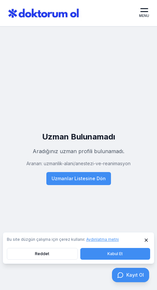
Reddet (42, 253)
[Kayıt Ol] (130, 275)
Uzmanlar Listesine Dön (79, 178)
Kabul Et (115, 253)
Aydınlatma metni (102, 239)
